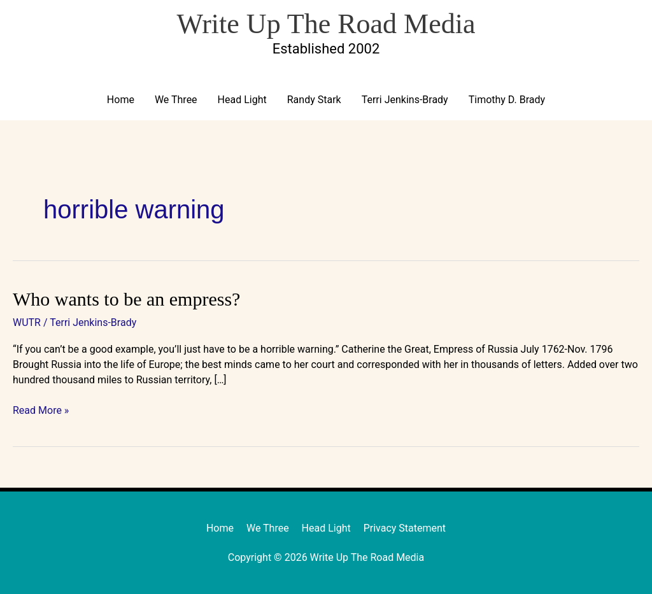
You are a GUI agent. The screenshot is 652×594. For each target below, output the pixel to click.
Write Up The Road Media (325, 23)
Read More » (41, 409)
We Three (176, 100)
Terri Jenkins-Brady (405, 100)
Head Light (242, 100)
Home (120, 100)
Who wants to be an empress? (126, 298)
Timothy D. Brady (507, 100)
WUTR (27, 322)
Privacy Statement (405, 528)
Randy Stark (314, 100)
